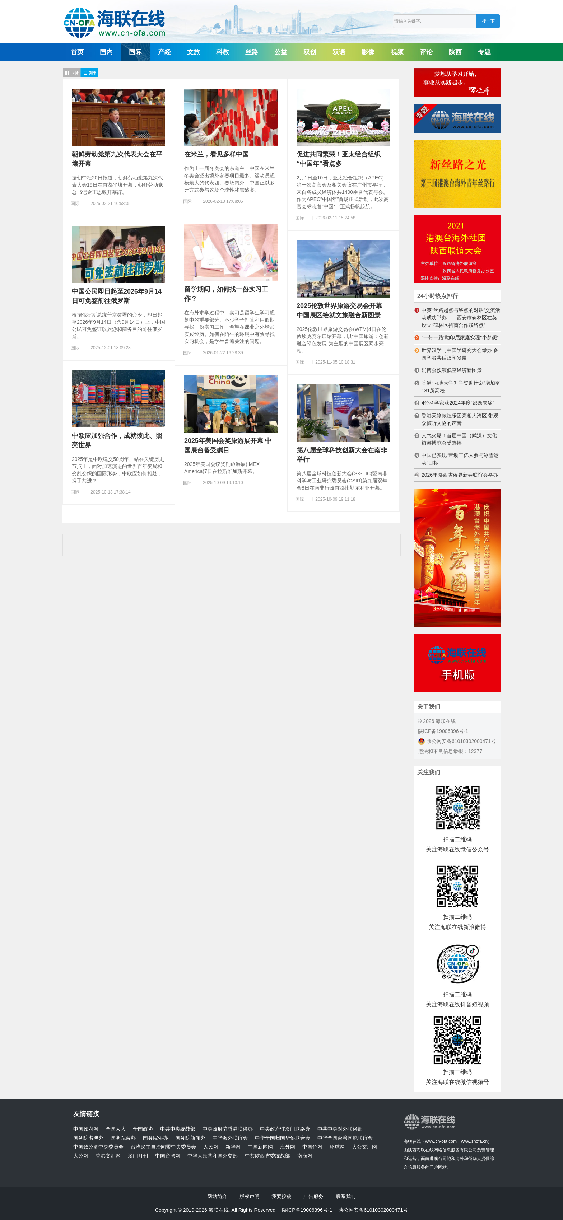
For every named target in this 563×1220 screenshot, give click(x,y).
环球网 (337, 1147)
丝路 (251, 52)
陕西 (455, 52)
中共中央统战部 (177, 1129)
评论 (426, 52)
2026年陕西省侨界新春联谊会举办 (460, 475)
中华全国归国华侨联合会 (282, 1138)
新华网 (233, 1147)
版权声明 (249, 1196)
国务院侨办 (155, 1138)
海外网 (287, 1147)
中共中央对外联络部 (340, 1129)
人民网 (210, 1147)
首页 (77, 52)
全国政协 (143, 1129)
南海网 (304, 1156)
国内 (106, 52)
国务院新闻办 (190, 1138)
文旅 (193, 52)
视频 (397, 52)
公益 (280, 52)
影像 (368, 52)
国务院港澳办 (88, 1138)
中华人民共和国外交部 (212, 1156)
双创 (309, 52)
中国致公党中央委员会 (98, 1147)
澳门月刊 (138, 1156)
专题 (484, 52)
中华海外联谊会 (230, 1138)
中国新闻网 (260, 1147)
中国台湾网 (167, 1156)
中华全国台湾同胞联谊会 (345, 1138)
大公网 (80, 1156)
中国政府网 (85, 1129)
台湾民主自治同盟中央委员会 (163, 1147)
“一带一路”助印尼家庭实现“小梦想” (460, 337)
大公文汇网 (364, 1147)
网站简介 (217, 1196)
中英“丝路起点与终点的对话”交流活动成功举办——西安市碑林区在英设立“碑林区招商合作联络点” (461, 317)
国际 (135, 52)
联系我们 (346, 1196)
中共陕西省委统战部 (267, 1156)
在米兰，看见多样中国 (216, 154)
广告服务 (313, 1196)
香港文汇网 (108, 1156)
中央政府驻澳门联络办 (285, 1129)
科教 (222, 52)
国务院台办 (123, 1138)
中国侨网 (312, 1147)
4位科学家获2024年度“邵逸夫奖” (458, 403)
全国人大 (116, 1129)
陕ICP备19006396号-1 (443, 731)
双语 (338, 52)
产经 (164, 52)
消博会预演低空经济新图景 (452, 370)
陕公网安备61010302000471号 (457, 741)
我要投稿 (281, 1196)
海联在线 (412, 1141)
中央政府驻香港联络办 (228, 1129)
